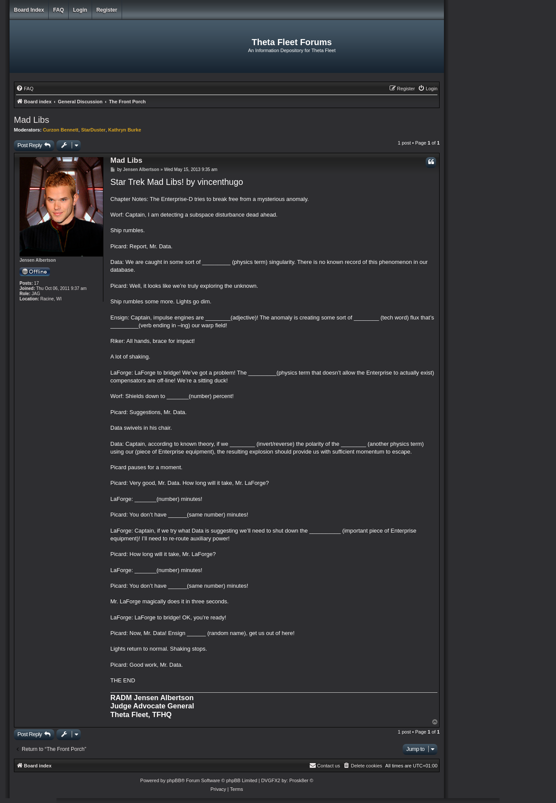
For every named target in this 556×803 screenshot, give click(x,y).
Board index (29, 10)
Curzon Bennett (61, 129)
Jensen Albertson (38, 260)
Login (80, 10)
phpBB (174, 780)
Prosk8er (298, 780)
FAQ (58, 10)
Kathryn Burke (124, 129)
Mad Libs (31, 120)
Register (106, 10)
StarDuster (93, 129)
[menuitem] (24, 88)
